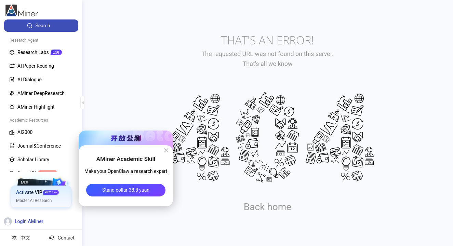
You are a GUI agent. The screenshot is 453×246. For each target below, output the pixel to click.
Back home (267, 207)
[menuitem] (41, 25)
